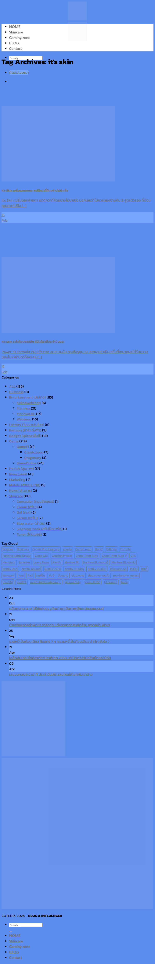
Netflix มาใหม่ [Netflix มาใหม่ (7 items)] (53, 569)
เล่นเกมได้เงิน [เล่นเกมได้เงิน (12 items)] (73, 582)
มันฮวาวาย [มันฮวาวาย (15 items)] (78, 575)
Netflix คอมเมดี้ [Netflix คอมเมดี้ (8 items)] (31, 569)
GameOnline (27, 463)
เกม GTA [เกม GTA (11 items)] (8, 582)
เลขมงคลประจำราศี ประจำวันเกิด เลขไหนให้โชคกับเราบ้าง (51, 674)
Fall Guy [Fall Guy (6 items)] (111, 549)
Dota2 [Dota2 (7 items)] (99, 549)
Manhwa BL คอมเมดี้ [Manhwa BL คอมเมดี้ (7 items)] (95, 562)
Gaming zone (19, 37)
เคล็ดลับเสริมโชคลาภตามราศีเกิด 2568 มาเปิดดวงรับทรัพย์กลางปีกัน (60, 658)
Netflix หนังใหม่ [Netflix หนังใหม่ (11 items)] (97, 569)
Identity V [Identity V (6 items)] (9, 562)
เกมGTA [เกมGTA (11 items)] (21, 582)
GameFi (23, 446)
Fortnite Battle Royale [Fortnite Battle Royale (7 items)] (17, 556)
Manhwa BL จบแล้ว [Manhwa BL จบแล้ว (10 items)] (123, 562)
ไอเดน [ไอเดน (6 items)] (124, 582)
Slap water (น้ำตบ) (31, 523)
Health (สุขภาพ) (21, 468)
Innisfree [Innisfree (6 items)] (24, 562)
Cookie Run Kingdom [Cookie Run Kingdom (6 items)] (45, 549)
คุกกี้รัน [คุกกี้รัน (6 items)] (40, 575)
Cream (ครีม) (27, 507)
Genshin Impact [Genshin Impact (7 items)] (62, 556)
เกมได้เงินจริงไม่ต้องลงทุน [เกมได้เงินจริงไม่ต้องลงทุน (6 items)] (45, 582)
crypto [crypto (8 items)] (67, 549)
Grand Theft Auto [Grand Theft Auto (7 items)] (87, 556)
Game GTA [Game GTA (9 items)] (41, 556)
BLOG (14, 43)
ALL (12, 386)
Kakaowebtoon (29, 403)
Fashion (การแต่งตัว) (25, 430)
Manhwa (23, 408)
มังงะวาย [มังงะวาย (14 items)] (63, 575)
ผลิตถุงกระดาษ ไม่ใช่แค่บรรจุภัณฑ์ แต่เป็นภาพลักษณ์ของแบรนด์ (56, 608)
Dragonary (32, 457)
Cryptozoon (33, 452)
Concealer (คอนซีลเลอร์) (35, 501)
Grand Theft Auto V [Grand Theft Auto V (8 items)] (114, 556)
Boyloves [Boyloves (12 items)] (23, 549)
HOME (14, 26)
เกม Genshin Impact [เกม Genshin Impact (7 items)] (126, 575)
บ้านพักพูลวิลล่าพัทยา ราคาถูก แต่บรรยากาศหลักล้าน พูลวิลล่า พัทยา (59, 625)
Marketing (17, 479)
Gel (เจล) (24, 512)
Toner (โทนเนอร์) (29, 534)
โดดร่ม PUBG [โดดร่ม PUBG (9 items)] (92, 582)
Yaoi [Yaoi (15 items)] (21, 575)
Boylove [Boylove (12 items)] (8, 549)
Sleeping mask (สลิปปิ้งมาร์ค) (39, 529)
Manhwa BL (26, 413)
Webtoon (24, 419)
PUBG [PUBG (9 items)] (134, 569)
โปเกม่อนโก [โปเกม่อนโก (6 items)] (110, 582)
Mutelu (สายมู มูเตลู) (24, 485)
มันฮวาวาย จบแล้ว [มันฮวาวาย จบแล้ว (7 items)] (99, 575)
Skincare (16, 32)
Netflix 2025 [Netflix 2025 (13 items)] (10, 569)
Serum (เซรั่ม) (27, 518)
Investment (18, 474)
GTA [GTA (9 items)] (133, 556)
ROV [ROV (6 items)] (144, 569)
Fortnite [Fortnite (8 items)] (125, 549)
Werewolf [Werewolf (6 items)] (8, 575)
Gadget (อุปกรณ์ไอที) (25, 435)
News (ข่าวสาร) (20, 490)
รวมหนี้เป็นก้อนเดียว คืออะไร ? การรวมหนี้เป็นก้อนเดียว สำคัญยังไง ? (59, 641)
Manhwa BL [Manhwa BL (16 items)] (72, 562)
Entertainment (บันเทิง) (27, 397)
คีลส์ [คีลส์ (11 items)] (30, 575)
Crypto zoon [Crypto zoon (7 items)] (83, 549)
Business (16, 392)
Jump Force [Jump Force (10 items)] (41, 562)
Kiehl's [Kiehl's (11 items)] (57, 562)
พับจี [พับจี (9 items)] (51, 575)
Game (13, 441)
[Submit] (10, 931)
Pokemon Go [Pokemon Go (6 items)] (118, 569)
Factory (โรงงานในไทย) (26, 424)
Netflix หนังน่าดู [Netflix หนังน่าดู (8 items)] (74, 569)
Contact (15, 48)
